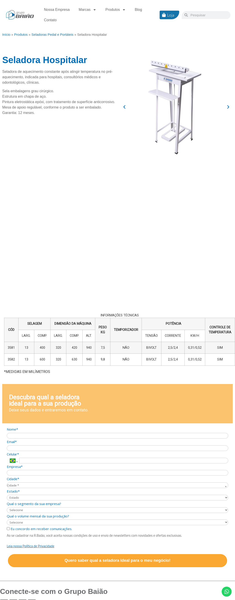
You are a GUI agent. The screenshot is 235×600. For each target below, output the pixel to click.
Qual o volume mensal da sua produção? (38, 516)
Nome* (12, 429)
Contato (50, 20)
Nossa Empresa (57, 10)
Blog (138, 10)
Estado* (13, 491)
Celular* (13, 454)
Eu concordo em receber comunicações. (39, 529)
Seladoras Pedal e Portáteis (52, 34)
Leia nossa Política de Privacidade (30, 546)
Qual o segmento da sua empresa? (34, 504)
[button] (124, 107)
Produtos (115, 10)
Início (6, 34)
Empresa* (15, 467)
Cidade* (13, 479)
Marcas (87, 10)
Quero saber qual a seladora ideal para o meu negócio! (117, 560)
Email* (12, 442)
